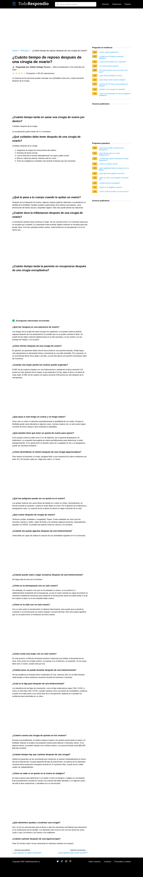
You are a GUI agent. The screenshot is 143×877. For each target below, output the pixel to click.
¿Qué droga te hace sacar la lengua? (112, 80)
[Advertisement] (71, 27)
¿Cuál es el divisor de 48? (108, 164)
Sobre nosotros (94, 862)
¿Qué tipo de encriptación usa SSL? (112, 173)
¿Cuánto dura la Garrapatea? (109, 183)
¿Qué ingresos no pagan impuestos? (27, 853)
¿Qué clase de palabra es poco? (110, 75)
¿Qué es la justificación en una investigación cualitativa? (115, 94)
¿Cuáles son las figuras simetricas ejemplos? (111, 57)
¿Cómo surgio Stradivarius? (109, 52)
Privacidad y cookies (122, 862)
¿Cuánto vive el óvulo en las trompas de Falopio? (113, 85)
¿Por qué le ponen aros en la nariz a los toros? (113, 71)
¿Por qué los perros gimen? (109, 66)
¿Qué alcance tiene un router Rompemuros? (109, 154)
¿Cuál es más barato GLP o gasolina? (112, 62)
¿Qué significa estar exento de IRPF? (73, 853)
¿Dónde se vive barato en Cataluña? (112, 89)
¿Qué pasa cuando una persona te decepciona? (111, 149)
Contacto (107, 862)
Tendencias (116, 4)
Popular (128, 4)
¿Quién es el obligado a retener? (110, 187)
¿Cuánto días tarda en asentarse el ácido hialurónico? (113, 159)
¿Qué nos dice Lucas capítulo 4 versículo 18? (113, 178)
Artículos (105, 4)
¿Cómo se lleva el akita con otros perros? (114, 191)
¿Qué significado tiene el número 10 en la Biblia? (114, 169)
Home (15, 51)
